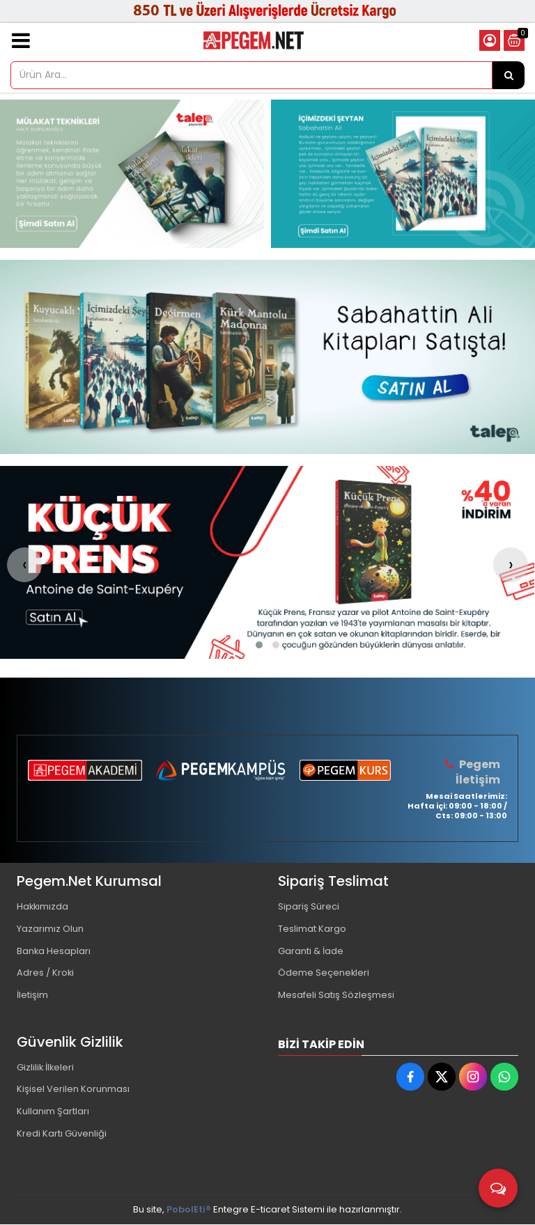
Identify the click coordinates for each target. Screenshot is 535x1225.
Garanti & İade (310, 951)
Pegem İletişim (478, 772)
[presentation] (24, 564)
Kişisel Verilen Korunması (73, 1090)
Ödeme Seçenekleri (324, 973)
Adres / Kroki (46, 973)
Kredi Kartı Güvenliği (62, 1134)
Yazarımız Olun (50, 928)
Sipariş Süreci (308, 906)
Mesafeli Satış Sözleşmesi (336, 995)
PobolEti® (188, 1210)
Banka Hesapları (54, 951)
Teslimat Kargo (312, 928)
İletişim (32, 995)
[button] (259, 645)
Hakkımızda (43, 906)
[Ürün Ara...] (509, 75)
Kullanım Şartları (53, 1112)
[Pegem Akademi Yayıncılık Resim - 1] (132, 174)
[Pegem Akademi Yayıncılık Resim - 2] (403, 174)
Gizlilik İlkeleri (46, 1068)
